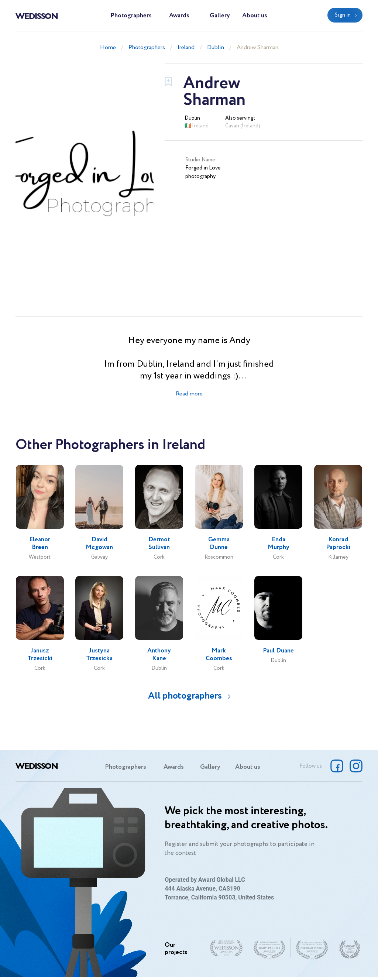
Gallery (220, 15)
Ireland (186, 47)
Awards (179, 15)
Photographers (131, 15)
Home (108, 47)
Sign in (343, 15)
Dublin (215, 47)
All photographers (185, 696)
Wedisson (37, 15)
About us (254, 15)
